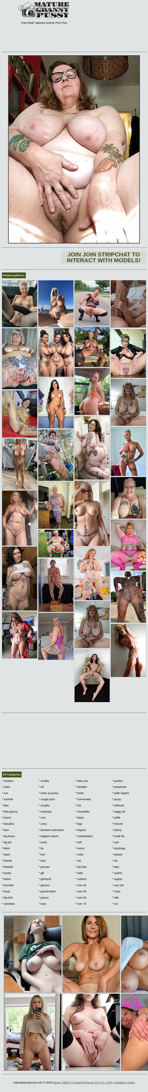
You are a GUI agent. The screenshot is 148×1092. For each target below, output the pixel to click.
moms (80, 848)
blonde (7, 860)
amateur (8, 780)
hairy (42, 903)
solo (115, 842)
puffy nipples (120, 793)
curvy (43, 823)
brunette (8, 885)
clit (41, 786)
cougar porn (47, 799)
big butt (7, 897)
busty (6, 891)
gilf (41, 873)
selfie (116, 817)
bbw (5, 805)
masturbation (84, 836)
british (6, 879)
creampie (45, 811)
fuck (42, 860)
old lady (81, 866)
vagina (117, 879)
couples (44, 805)
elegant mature (49, 836)
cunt (42, 817)
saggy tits (118, 811)
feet (42, 854)
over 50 (81, 891)
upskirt (117, 873)
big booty (8, 836)
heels (80, 793)
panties (117, 780)
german (44, 866)
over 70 (81, 903)
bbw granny (10, 811)
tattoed (117, 854)
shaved (117, 823)
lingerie (81, 830)
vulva (116, 891)
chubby (44, 780)
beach (6, 817)
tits (114, 860)
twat (115, 866)
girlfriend (45, 879)
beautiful (8, 823)
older (79, 873)
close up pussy (48, 793)
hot (78, 805)
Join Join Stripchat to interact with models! (103, 257)
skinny (117, 830)
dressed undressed (51, 830)
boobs (6, 873)
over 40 (81, 885)
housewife (82, 811)
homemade (83, 799)
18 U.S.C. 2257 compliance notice (114, 1082)
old (78, 860)
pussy (116, 799)
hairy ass (82, 780)
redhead (118, 805)
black (6, 854)
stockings (118, 848)
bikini (6, 848)
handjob (81, 786)
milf (79, 842)
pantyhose (119, 786)
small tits (118, 836)
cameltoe (8, 903)
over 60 (81, 897)
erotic (43, 842)
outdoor (81, 879)
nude (79, 854)
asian (6, 786)
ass (5, 793)
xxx (115, 903)
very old (117, 885)
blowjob (7, 866)
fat (41, 848)
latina (80, 817)
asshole (7, 799)
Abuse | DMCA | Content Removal (73, 1082)
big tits (7, 842)
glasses (44, 885)
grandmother (47, 891)
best (5, 830)
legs (79, 823)
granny (44, 897)
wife (115, 897)
